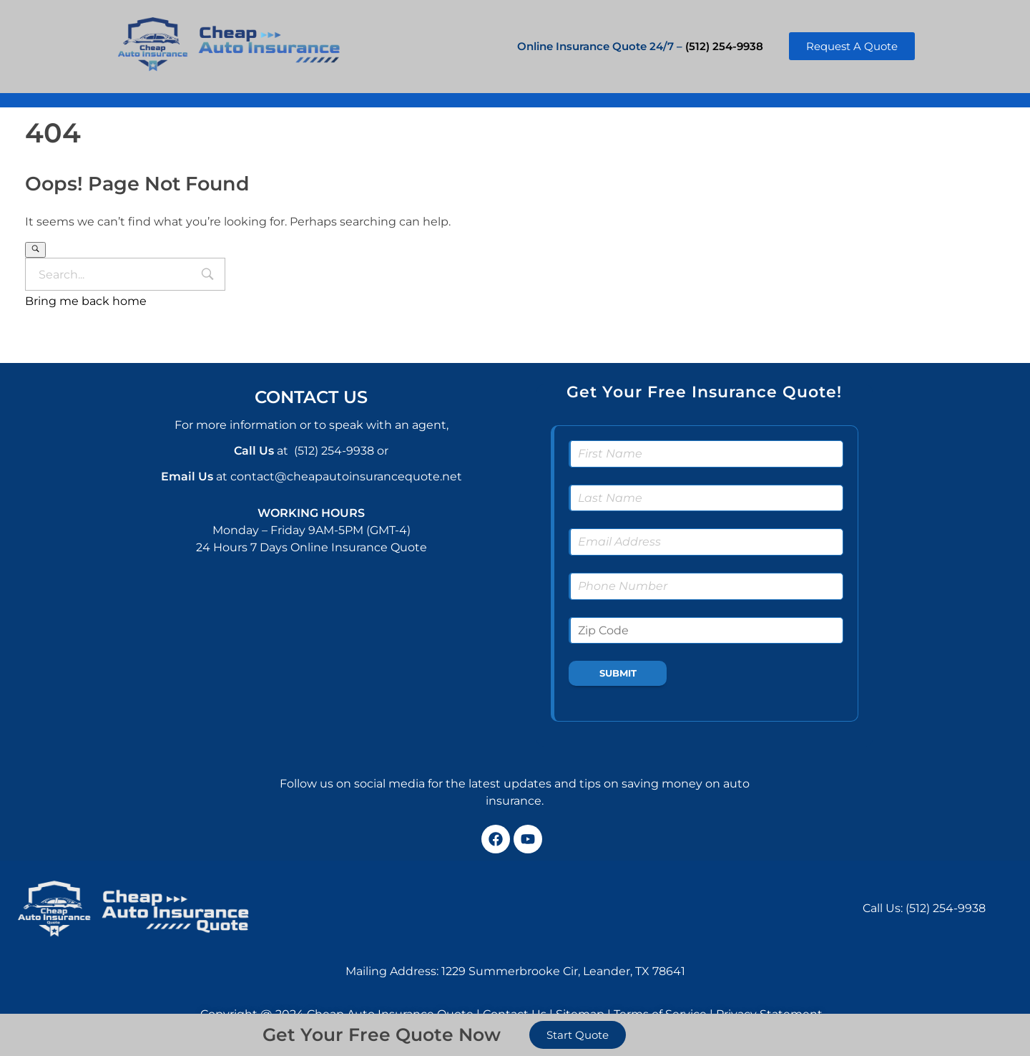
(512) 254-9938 (724, 46)
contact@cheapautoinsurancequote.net (346, 476)
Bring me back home (86, 301)
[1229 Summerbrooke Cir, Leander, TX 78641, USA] (558, 908)
